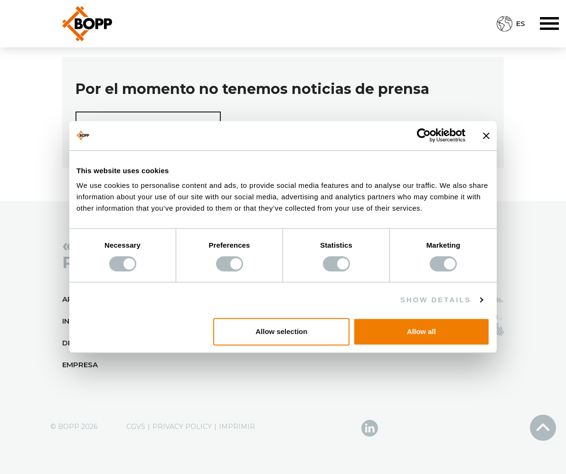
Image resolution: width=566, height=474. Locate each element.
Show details (436, 300)
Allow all (421, 331)
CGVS (135, 426)
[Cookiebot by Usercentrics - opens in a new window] (423, 135)
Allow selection (281, 331)
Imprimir (237, 426)
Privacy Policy (182, 426)
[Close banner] (486, 135)
